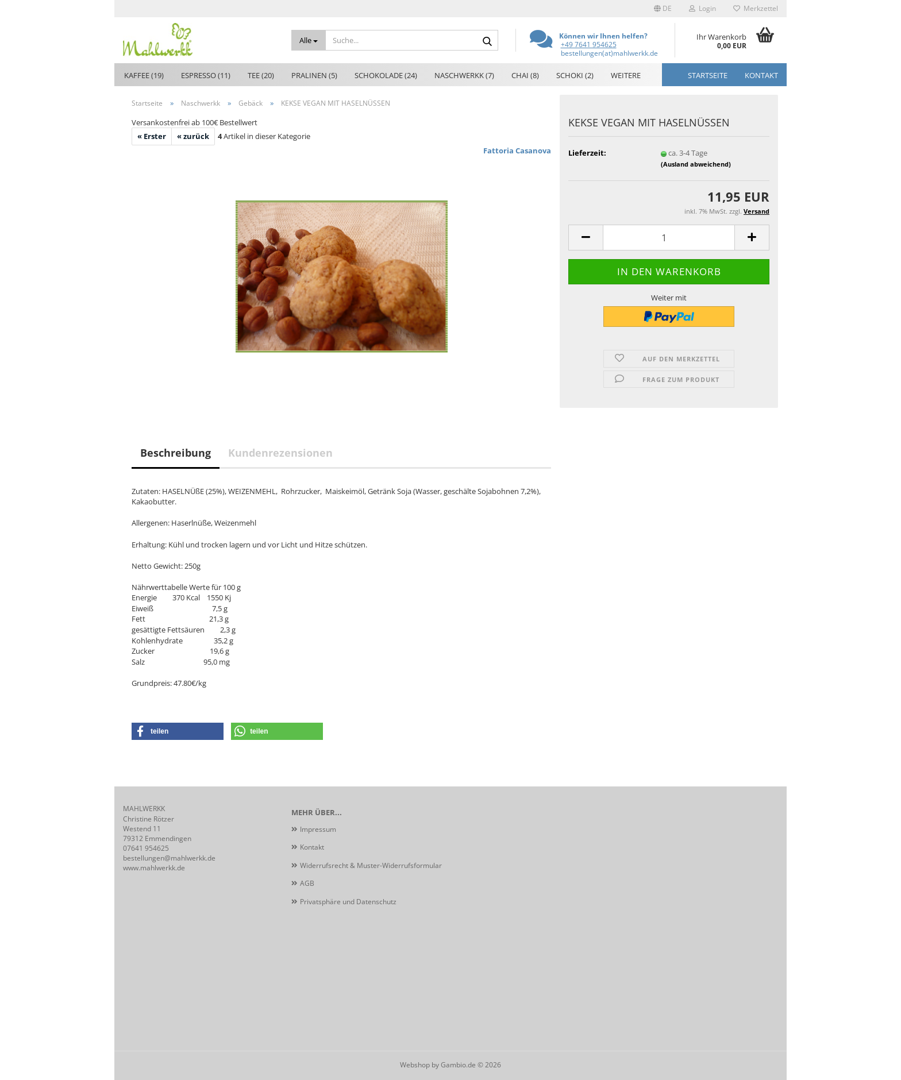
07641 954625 (146, 848)
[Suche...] (308, 40)
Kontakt (761, 75)
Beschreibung (175, 453)
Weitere (626, 75)
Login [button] (702, 8)
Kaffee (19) (144, 75)
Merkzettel (755, 8)
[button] (662, 8)
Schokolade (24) (386, 75)
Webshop (415, 1065)
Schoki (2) (575, 75)
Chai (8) (525, 75)
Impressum (318, 829)
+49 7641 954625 (589, 44)
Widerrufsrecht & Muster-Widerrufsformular (371, 865)
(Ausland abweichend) (696, 164)
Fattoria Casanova (517, 150)
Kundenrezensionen (280, 453)
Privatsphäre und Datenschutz (348, 902)
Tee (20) (261, 75)
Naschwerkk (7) (464, 75)
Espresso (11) (205, 75)
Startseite (707, 75)
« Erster (151, 136)
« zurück (193, 136)
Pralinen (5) (314, 75)
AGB (307, 883)
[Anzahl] (669, 237)
